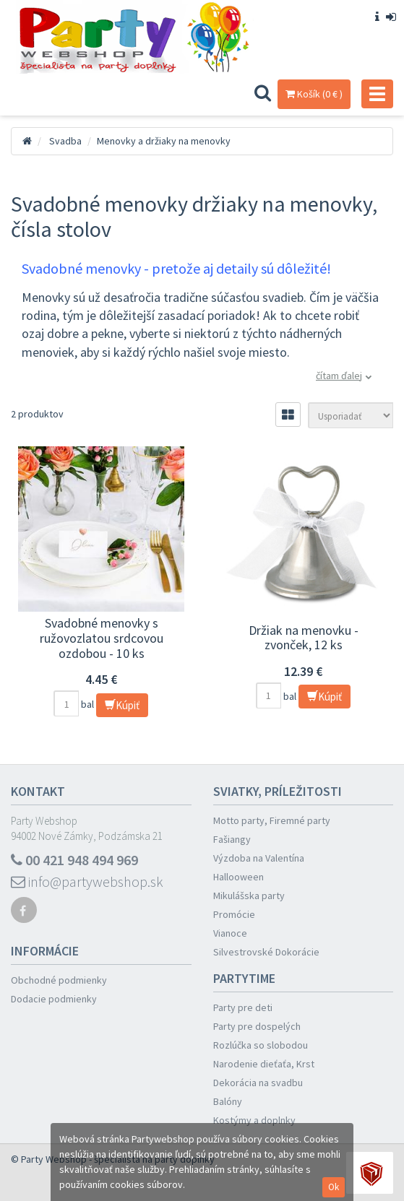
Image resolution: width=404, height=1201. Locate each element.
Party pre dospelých (257, 1026)
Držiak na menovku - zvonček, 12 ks (303, 638)
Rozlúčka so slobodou (260, 1045)
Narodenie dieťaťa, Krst (263, 1063)
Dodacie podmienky (54, 998)
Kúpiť (122, 705)
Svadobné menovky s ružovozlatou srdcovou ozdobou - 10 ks (101, 638)
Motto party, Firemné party (271, 820)
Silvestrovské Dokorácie (266, 951)
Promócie (234, 914)
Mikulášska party (249, 895)
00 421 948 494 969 (74, 860)
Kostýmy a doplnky (254, 1120)
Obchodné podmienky (59, 980)
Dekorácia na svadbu (258, 1082)
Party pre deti (242, 1007)
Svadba (65, 140)
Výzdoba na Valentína (258, 857)
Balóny (227, 1101)
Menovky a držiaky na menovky (164, 140)
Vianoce (230, 933)
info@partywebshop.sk (87, 881)
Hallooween (238, 876)
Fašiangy (232, 839)
